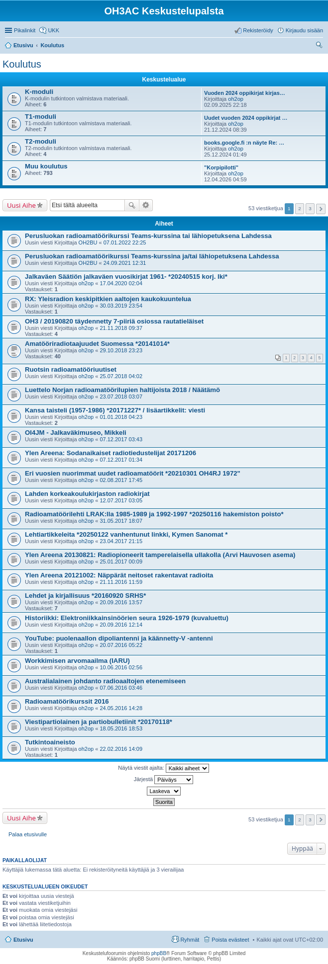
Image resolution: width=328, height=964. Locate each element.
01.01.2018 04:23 (121, 417)
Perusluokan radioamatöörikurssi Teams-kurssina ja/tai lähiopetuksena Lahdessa (152, 256)
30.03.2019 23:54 (121, 306)
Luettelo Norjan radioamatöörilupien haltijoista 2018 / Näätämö (122, 390)
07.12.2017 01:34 (121, 460)
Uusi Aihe (21, 205)
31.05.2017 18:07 (121, 521)
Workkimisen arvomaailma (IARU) (77, 660)
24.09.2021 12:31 (125, 263)
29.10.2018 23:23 (121, 350)
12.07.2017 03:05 (121, 500)
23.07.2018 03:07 (121, 397)
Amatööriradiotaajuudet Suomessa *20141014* (97, 343)
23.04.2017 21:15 (121, 541)
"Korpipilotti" (221, 167)
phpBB (158, 953)
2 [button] (299, 208)
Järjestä (164, 779)
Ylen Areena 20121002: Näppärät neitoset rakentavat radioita (119, 575)
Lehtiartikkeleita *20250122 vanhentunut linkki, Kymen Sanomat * (126, 534)
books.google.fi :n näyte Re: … (244, 143)
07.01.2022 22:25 (125, 242)
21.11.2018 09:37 (121, 328)
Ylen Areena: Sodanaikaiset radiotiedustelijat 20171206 (110, 453)
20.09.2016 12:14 (121, 625)
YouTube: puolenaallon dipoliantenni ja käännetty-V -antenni (119, 638)
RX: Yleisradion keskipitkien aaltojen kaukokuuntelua (108, 299)
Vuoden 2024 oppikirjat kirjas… (244, 93)
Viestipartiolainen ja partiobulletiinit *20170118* (98, 721)
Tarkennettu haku (146, 205)
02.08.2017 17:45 (121, 480)
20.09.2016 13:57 (121, 602)
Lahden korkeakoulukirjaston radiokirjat (87, 493)
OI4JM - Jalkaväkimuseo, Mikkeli (75, 432)
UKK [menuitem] (53, 30)
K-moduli (39, 91)
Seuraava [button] (321, 209)
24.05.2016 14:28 (121, 708)
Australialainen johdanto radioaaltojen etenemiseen (105, 681)
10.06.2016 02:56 (121, 667)
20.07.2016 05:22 (121, 645)
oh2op (235, 99)
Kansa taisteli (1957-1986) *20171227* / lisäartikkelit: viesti (115, 410)
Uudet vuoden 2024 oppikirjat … (245, 118)
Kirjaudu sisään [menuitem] (304, 30)
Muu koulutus (46, 166)
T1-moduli (40, 116)
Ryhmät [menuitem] (189, 940)
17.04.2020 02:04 (121, 283)
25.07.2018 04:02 (121, 376)
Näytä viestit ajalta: (163, 768)
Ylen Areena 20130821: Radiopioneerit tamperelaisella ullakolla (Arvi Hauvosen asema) (160, 555)
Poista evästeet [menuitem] (230, 940)
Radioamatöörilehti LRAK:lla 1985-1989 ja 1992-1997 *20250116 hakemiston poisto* (154, 514)
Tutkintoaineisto (50, 742)
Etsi (131, 205)
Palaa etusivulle (27, 834)
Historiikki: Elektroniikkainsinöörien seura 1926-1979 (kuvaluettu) (126, 618)
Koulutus (21, 64)
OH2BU (88, 242)
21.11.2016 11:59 (121, 582)
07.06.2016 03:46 (121, 688)
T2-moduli (40, 141)
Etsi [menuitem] (320, 46)
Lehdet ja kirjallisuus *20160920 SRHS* (85, 595)
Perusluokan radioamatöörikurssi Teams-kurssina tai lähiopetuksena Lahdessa (148, 236)
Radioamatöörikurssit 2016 (67, 701)
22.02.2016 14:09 (121, 749)
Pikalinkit (24, 30)
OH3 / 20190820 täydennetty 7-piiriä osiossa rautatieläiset (114, 321)
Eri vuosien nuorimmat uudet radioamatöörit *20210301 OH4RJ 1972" (132, 473)
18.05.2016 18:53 (121, 728)
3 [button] (310, 208)
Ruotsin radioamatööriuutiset (70, 369)
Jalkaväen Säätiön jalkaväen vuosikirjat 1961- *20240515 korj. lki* (126, 276)
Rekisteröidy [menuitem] (258, 30)
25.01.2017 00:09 (121, 561)
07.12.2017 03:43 (121, 439)
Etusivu (23, 940)
